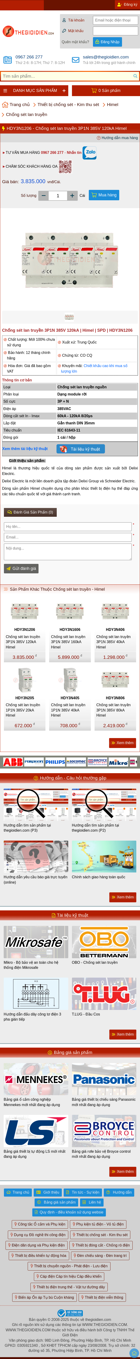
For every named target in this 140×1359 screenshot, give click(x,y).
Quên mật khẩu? (75, 42)
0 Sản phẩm (109, 90)
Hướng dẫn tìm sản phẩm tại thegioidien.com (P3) (27, 827)
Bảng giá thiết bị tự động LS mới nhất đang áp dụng (34, 1153)
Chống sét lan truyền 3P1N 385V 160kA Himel (68, 642)
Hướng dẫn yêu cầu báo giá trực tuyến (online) (35, 879)
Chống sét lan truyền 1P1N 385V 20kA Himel (23, 710)
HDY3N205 (24, 698)
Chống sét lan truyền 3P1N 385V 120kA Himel (23, 642)
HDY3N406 (115, 630)
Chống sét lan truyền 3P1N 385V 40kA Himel (113, 642)
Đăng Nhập (110, 42)
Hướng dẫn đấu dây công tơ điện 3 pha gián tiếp (32, 1016)
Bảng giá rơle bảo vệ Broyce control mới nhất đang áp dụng (101, 1153)
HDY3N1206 (24, 630)
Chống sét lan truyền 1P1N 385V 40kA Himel (68, 710)
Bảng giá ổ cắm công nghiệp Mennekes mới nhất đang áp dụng (32, 1102)
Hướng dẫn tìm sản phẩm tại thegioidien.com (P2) (95, 827)
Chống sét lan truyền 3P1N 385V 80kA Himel (113, 710)
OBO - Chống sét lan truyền (95, 962)
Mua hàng (107, 195)
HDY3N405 (70, 698)
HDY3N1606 (70, 630)
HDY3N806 (115, 698)
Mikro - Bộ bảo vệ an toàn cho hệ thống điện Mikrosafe (31, 965)
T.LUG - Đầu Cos (86, 1014)
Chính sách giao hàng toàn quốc (98, 877)
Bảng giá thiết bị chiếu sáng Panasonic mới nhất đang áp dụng (104, 1102)
